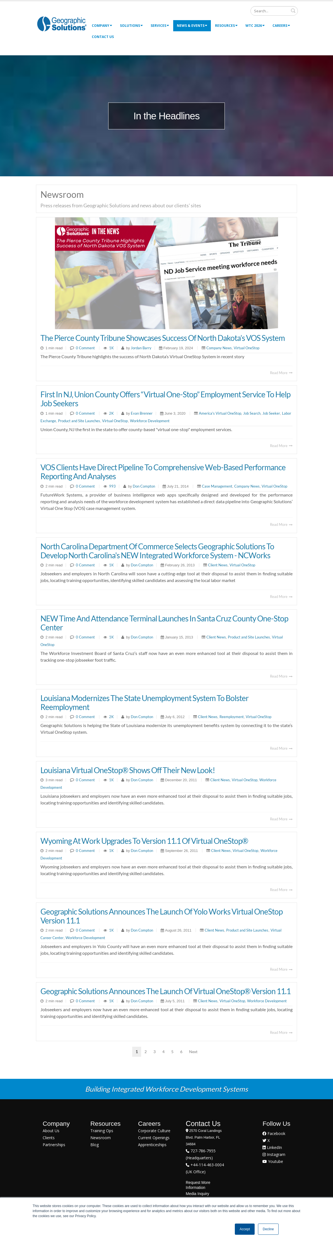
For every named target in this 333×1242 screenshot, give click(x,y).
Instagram (273, 1154)
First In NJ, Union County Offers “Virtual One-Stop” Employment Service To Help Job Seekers (165, 399)
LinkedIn (272, 1147)
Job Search (251, 413)
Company (102, 25)
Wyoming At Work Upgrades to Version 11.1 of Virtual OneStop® (144, 841)
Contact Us (103, 36)
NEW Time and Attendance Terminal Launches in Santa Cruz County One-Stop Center (164, 623)
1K (111, 348)
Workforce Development (150, 421)
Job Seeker (271, 413)
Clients (49, 1137)
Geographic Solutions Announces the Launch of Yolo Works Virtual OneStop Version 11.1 (161, 916)
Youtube (272, 1161)
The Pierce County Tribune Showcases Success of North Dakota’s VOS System (162, 338)
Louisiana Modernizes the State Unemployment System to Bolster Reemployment (144, 702)
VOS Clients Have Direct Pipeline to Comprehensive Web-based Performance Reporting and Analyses (163, 471)
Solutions (131, 25)
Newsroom (100, 1137)
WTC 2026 (255, 25)
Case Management (217, 486)
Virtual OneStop (246, 348)
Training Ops (101, 1130)
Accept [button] (245, 1229)
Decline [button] (268, 1229)
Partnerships (54, 1144)
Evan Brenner (141, 413)
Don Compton (143, 486)
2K (111, 413)
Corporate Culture (154, 1130)
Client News (218, 565)
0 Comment (85, 348)
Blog (94, 1144)
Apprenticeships (152, 1144)
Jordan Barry (140, 348)
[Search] (274, 11)
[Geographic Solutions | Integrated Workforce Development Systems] (62, 24)
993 (112, 486)
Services (160, 25)
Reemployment (231, 716)
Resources (226, 25)
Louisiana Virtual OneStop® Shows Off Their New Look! (127, 770)
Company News (219, 348)
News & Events (192, 25)
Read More (281, 373)
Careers (281, 25)
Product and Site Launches (79, 421)
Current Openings (154, 1137)
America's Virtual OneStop (220, 413)
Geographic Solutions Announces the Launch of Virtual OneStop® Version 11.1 (165, 991)
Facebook (273, 1133)
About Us (51, 1130)
